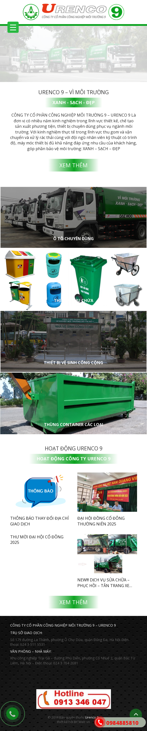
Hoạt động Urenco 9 (73, 448)
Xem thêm (73, 165)
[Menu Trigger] (13, 27)
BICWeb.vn (82, 722)
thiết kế (62, 722)
